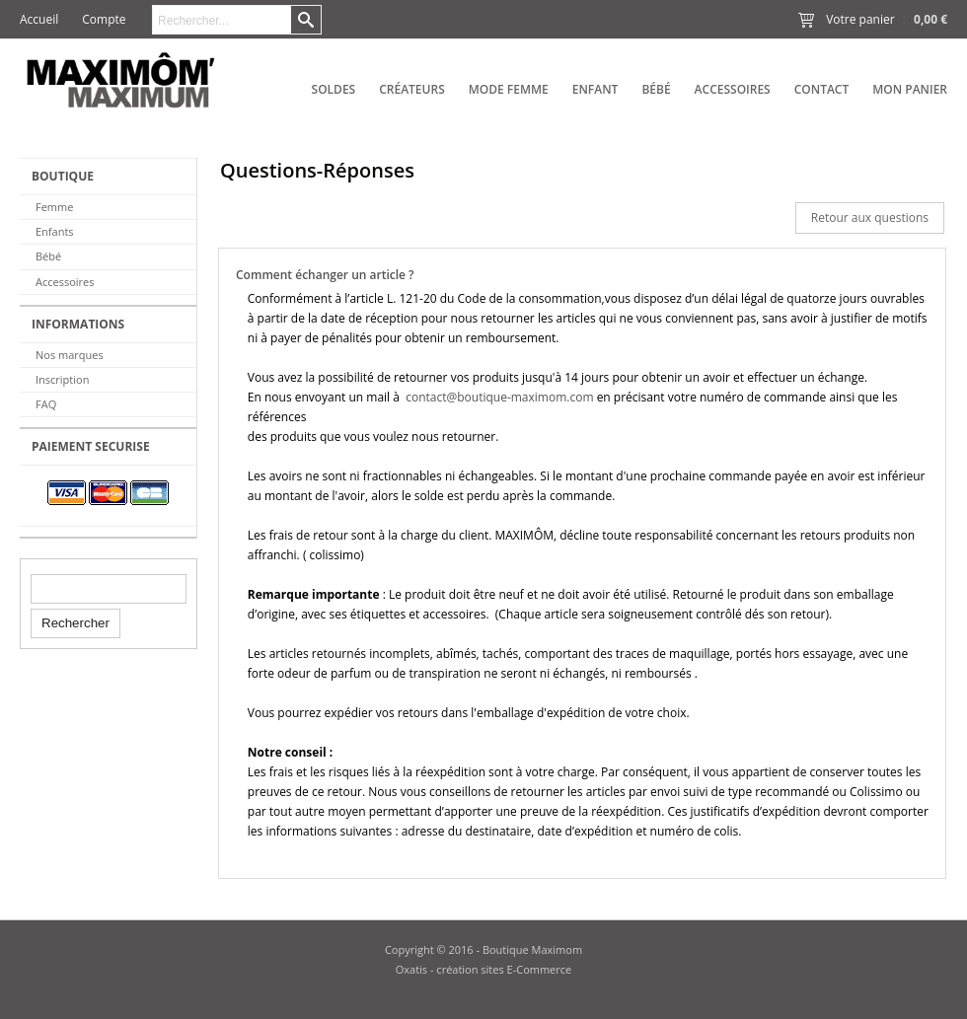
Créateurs (412, 89)
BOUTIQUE (63, 176)
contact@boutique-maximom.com (500, 397)
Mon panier (909, 89)
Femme (54, 206)
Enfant (595, 89)
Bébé (655, 89)
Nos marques (70, 354)
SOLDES (334, 89)
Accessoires (733, 89)
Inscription (62, 379)
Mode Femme (509, 89)
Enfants (55, 231)
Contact (822, 89)
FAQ (46, 404)
